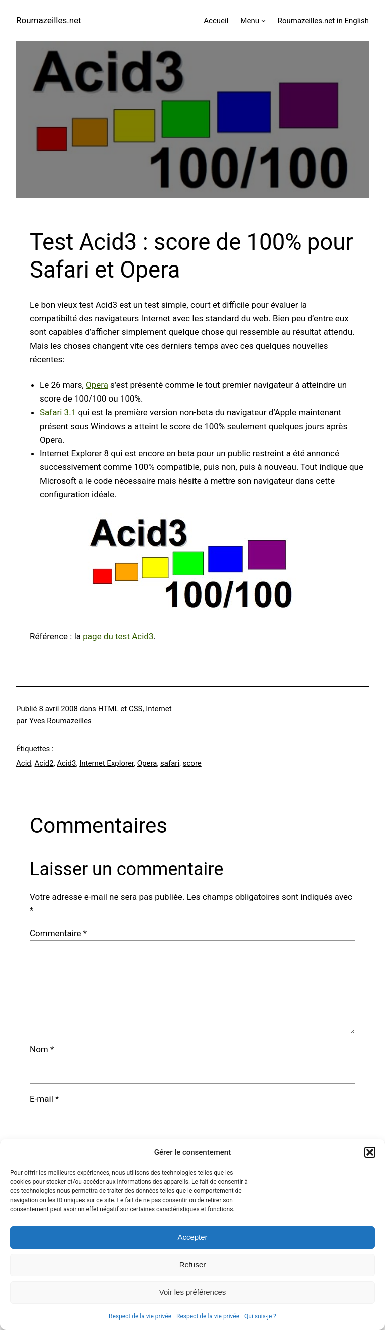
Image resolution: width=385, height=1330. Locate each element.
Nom (42, 1049)
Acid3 (66, 763)
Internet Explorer (106, 763)
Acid (23, 763)
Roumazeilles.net (48, 20)
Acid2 (43, 763)
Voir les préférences (192, 1292)
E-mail (44, 1099)
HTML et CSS (120, 708)
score (192, 763)
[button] (370, 1152)
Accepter (192, 1237)
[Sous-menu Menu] (263, 20)
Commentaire (58, 933)
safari (169, 763)
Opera (97, 385)
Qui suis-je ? (260, 1316)
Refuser (192, 1264)
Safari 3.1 (58, 412)
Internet (158, 708)
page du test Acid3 (118, 636)
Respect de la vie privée (140, 1316)
